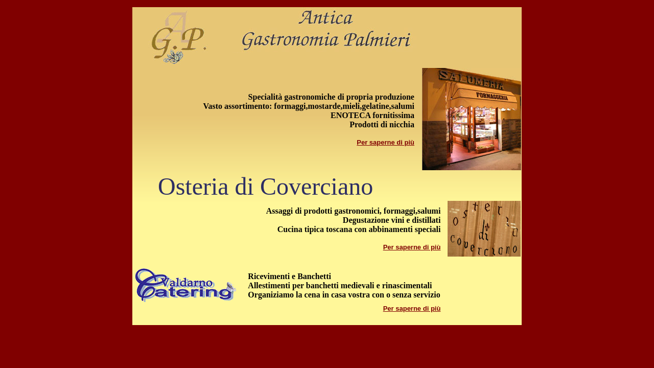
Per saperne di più (385, 142)
